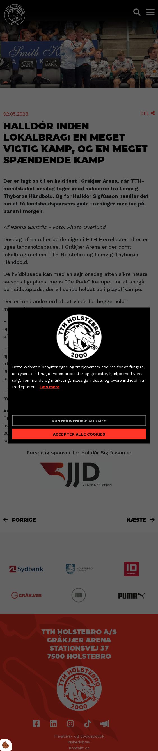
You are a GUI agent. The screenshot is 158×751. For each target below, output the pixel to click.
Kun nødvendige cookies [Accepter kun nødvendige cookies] (79, 420)
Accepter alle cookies (79, 434)
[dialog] (79, 376)
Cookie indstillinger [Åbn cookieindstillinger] (32, 406)
